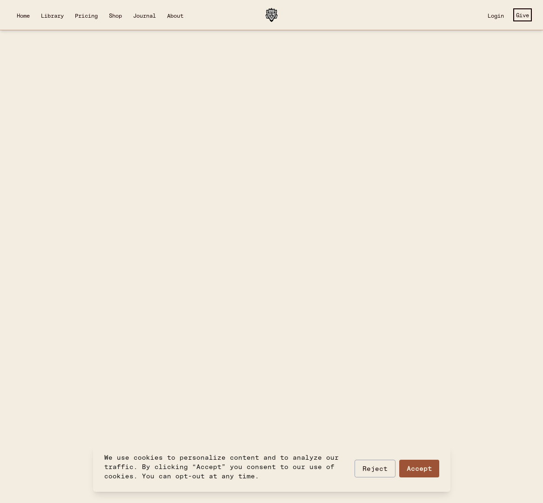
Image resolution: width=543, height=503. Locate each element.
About (175, 15)
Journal (144, 15)
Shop (115, 15)
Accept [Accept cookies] (419, 468)
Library (52, 15)
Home (23, 15)
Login (496, 15)
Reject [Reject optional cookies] (375, 468)
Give (522, 15)
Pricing (86, 15)
